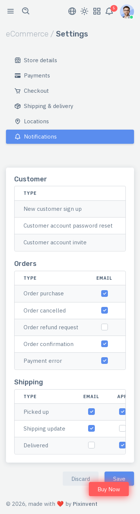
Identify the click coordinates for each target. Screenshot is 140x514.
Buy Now (108, 489)
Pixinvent (85, 503)
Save (119, 478)
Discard (80, 478)
